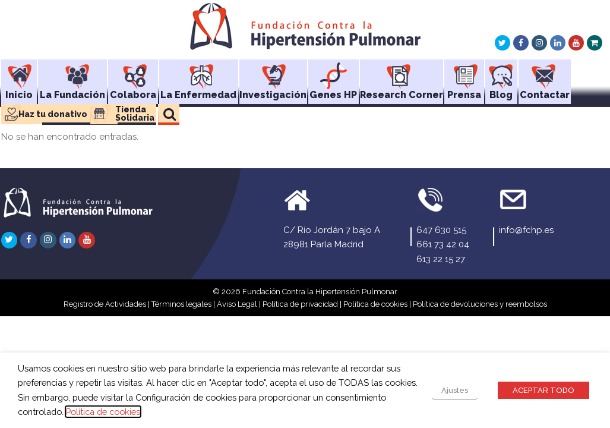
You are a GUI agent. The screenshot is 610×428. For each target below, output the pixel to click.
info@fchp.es (526, 230)
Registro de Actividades (105, 304)
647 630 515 (441, 230)
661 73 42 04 (442, 244)
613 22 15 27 (440, 259)
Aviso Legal (237, 304)
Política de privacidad (300, 304)
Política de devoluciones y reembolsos (480, 304)
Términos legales (181, 304)
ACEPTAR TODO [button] (543, 390)
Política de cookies (375, 304)
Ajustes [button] (454, 390)
